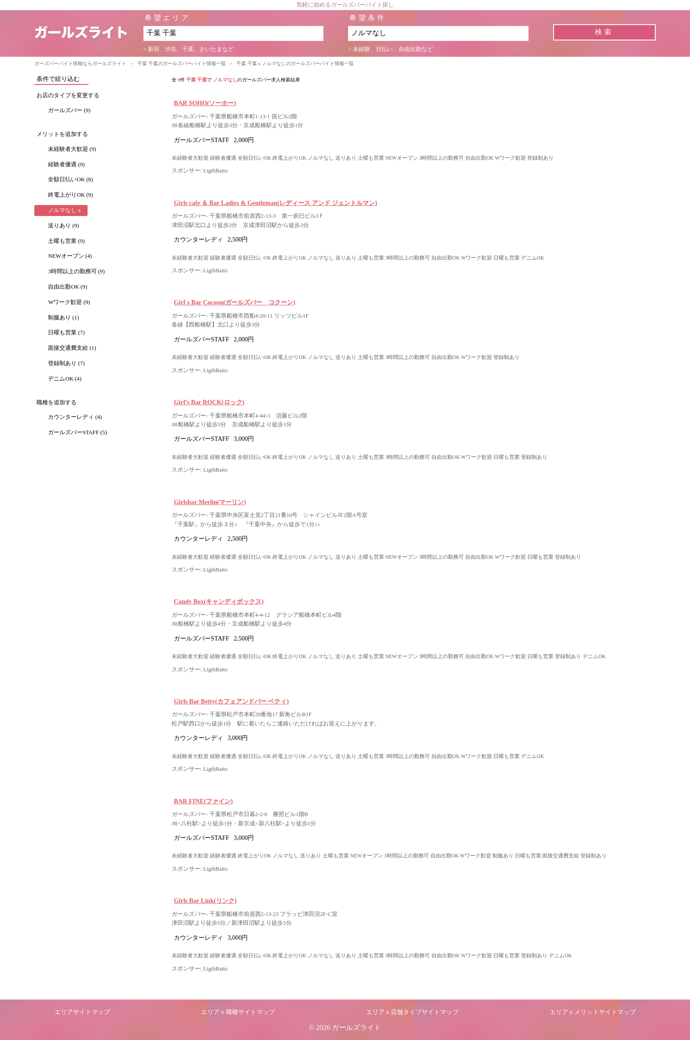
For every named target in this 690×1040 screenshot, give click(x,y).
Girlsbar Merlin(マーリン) (210, 501)
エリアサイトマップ (82, 1012)
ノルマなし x (64, 210)
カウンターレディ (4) (75, 417)
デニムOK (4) (64, 379)
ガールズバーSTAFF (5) (77, 432)
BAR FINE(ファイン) (203, 801)
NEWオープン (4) (70, 256)
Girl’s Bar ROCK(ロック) (209, 402)
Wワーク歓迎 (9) (69, 302)
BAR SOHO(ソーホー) (205, 102)
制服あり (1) (63, 318)
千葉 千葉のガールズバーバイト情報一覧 (181, 63)
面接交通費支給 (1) (72, 348)
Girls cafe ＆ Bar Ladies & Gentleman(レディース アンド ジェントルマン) (275, 202)
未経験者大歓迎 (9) (72, 149)
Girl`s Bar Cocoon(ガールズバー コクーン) (234, 302)
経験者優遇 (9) (66, 164)
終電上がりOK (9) (70, 195)
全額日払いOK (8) (70, 179)
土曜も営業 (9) (66, 241)
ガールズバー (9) (69, 110)
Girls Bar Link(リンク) (205, 900)
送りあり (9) (63, 226)
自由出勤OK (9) (67, 287)
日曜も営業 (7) (66, 333)
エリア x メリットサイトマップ (593, 1012)
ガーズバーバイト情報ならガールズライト (80, 63)
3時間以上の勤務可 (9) (76, 271)
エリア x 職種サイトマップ (238, 1012)
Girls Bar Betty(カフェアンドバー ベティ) (231, 701)
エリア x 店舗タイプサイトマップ (412, 1012)
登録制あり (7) (66, 363)
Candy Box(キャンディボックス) (219, 601)
